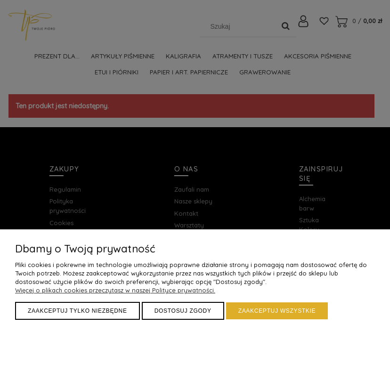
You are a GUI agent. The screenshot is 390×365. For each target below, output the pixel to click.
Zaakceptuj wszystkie (277, 311)
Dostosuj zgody (182, 311)
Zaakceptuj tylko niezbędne (77, 311)
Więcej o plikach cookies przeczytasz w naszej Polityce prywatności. (115, 290)
